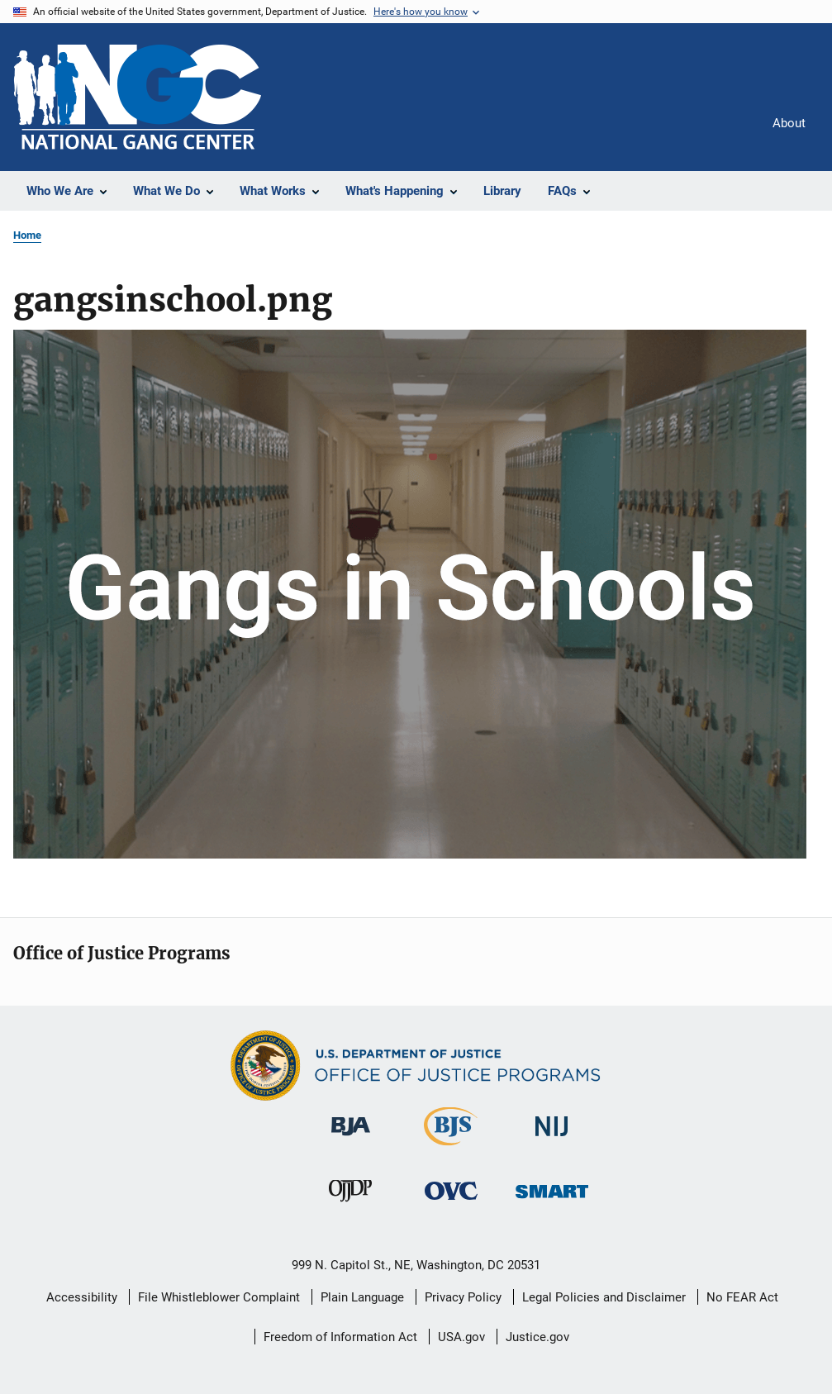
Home (27, 235)
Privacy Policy (463, 1297)
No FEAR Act (742, 1297)
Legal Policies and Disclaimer (604, 1297)
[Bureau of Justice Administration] (350, 1138)
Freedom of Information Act (340, 1337)
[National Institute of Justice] (551, 1139)
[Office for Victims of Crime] (451, 1203)
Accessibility (81, 1297)
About (789, 123)
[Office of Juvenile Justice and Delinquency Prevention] (350, 1205)
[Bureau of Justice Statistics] (451, 1148)
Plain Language (362, 1297)
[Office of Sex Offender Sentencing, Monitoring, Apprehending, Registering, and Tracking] (552, 1201)
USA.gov (461, 1337)
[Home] (137, 97)
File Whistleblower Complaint (219, 1297)
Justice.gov (537, 1337)
